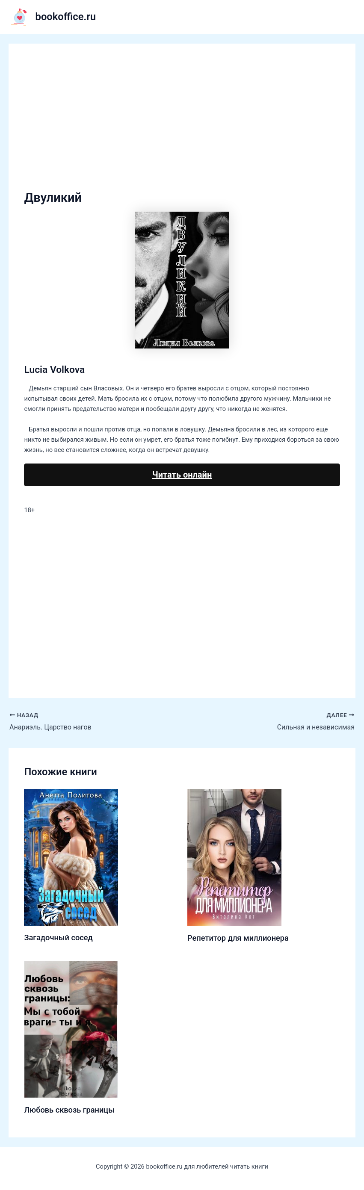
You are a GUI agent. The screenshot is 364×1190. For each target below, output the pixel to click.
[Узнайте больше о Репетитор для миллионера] (234, 857)
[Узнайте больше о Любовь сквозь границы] (71, 1029)
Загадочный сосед (58, 937)
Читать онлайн (182, 475)
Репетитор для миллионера (238, 937)
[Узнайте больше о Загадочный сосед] (71, 857)
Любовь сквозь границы (69, 1109)
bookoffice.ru (66, 17)
